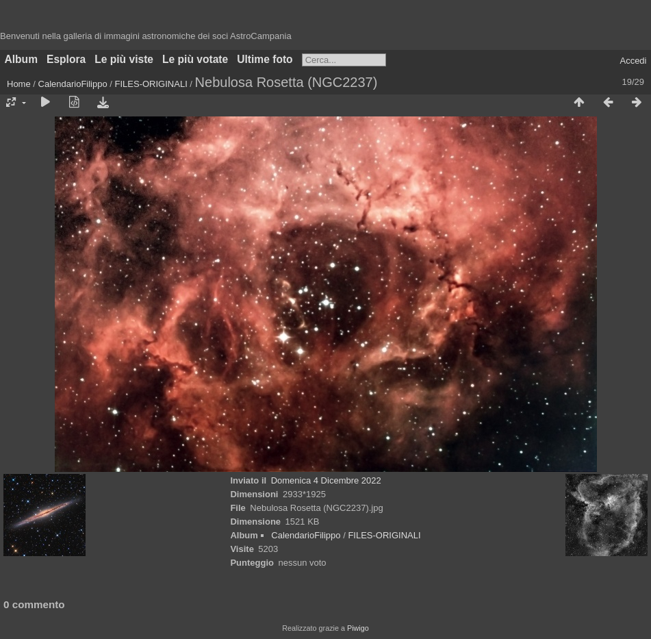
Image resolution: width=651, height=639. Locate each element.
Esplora (66, 59)
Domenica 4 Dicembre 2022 (326, 480)
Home (19, 84)
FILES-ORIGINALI (151, 84)
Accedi (633, 60)
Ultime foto (264, 59)
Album (21, 59)
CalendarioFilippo (72, 84)
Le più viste (123, 59)
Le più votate (195, 59)
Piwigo (358, 628)
